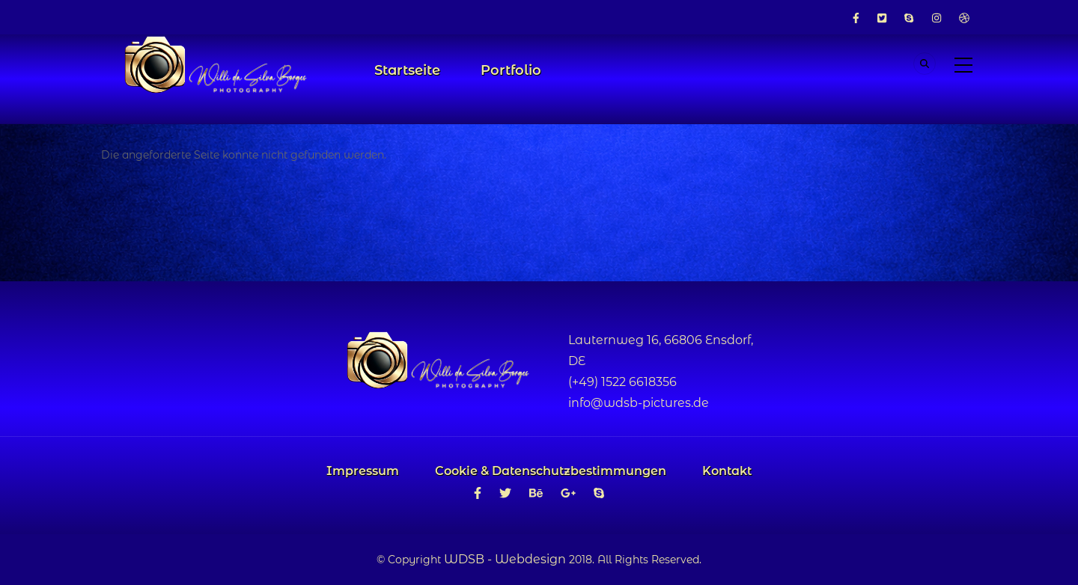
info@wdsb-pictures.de (638, 403)
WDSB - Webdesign (505, 559)
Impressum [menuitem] (362, 471)
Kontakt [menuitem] (727, 471)
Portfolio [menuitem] (511, 70)
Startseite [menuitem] (407, 70)
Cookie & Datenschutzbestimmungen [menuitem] (550, 471)
